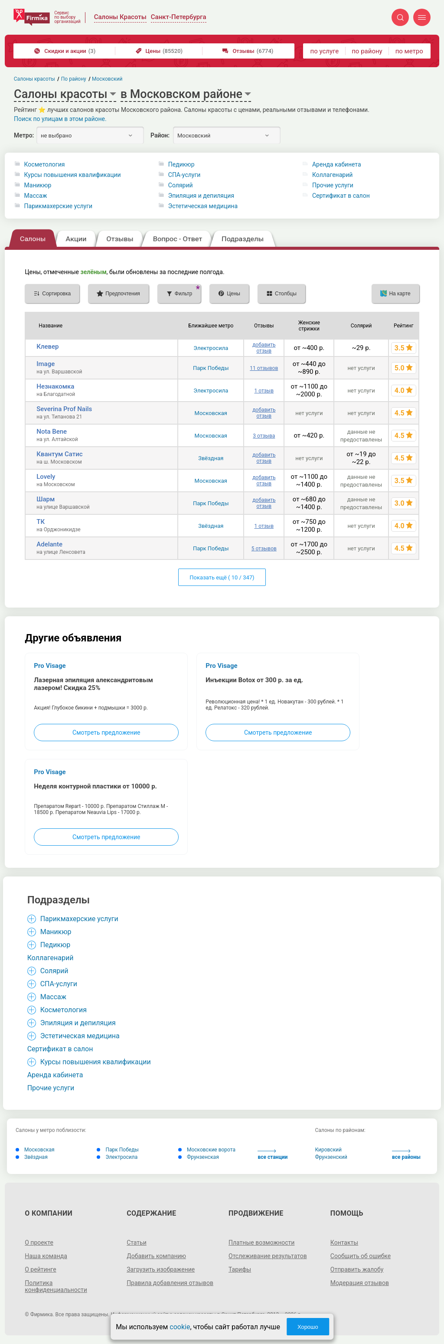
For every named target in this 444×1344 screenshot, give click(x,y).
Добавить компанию (156, 1255)
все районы (406, 1154)
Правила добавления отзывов (170, 1282)
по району (367, 51)
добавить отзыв (263, 348)
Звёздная (210, 458)
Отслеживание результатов (268, 1255)
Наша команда (46, 1255)
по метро (409, 51)
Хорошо (307, 1327)
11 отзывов (264, 368)
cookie (180, 1327)
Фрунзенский (331, 1157)
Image (45, 364)
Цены (159, 51)
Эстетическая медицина (203, 206)
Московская (211, 413)
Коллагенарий (332, 175)
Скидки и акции (64, 51)
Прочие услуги (332, 185)
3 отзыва (264, 436)
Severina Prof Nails (64, 409)
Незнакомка (55, 386)
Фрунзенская (198, 1157)
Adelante (49, 544)
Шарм (45, 499)
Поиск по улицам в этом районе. (60, 118)
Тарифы (240, 1269)
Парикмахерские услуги (58, 206)
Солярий (180, 185)
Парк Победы (211, 368)
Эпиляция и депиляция (201, 196)
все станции (272, 1154)
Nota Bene (51, 431)
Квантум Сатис (59, 454)
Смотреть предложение (106, 732)
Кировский (328, 1150)
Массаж (35, 196)
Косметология (44, 164)
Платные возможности (261, 1242)
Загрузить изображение (161, 1269)
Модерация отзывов (359, 1282)
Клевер (47, 346)
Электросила (210, 348)
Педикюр (181, 164)
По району (73, 79)
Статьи (137, 1242)
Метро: (24, 135)
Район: (160, 135)
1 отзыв (264, 391)
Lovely (45, 477)
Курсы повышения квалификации (72, 175)
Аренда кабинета (336, 164)
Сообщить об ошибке (360, 1255)
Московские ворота (206, 1150)
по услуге (324, 51)
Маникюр (38, 185)
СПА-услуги (184, 175)
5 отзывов (264, 549)
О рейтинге (40, 1269)
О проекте (39, 1242)
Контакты (344, 1242)
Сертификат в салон (341, 196)
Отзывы (247, 51)
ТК (40, 522)
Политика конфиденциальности (56, 1286)
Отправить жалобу (357, 1269)
